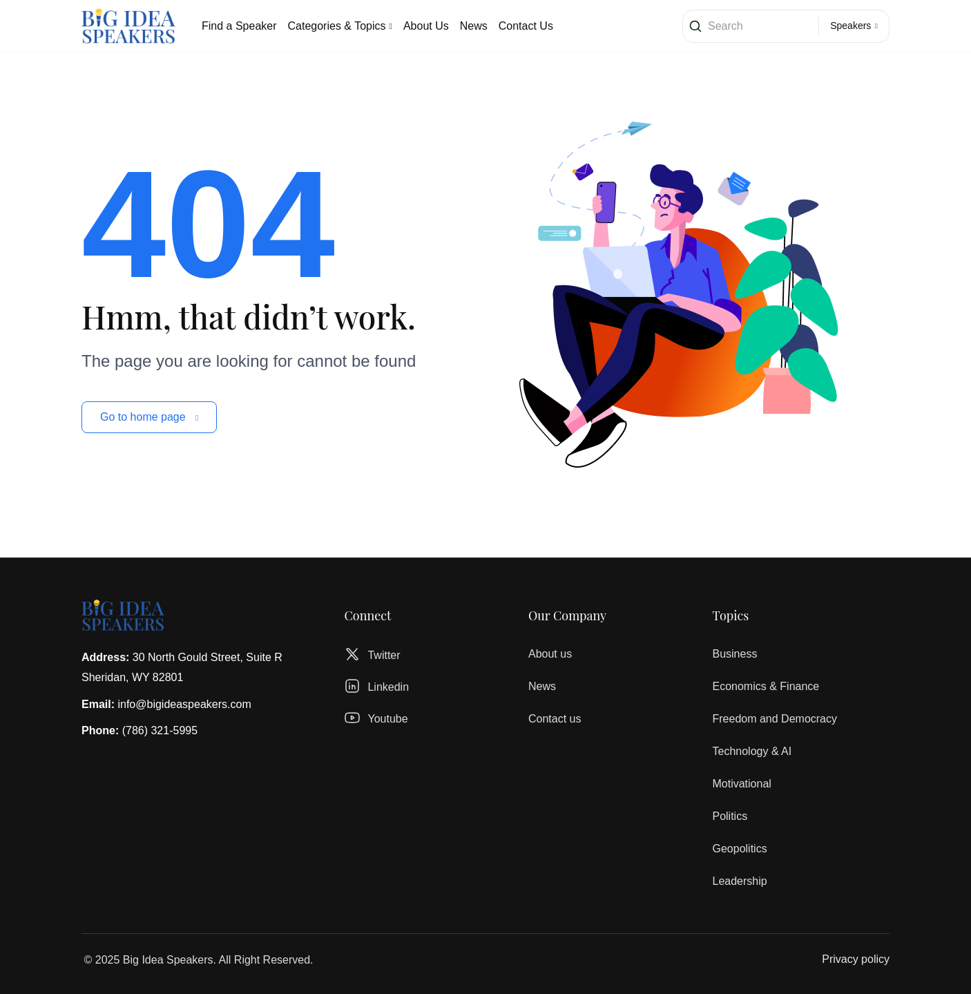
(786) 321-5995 (160, 730)
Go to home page (149, 417)
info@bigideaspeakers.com (184, 704)
